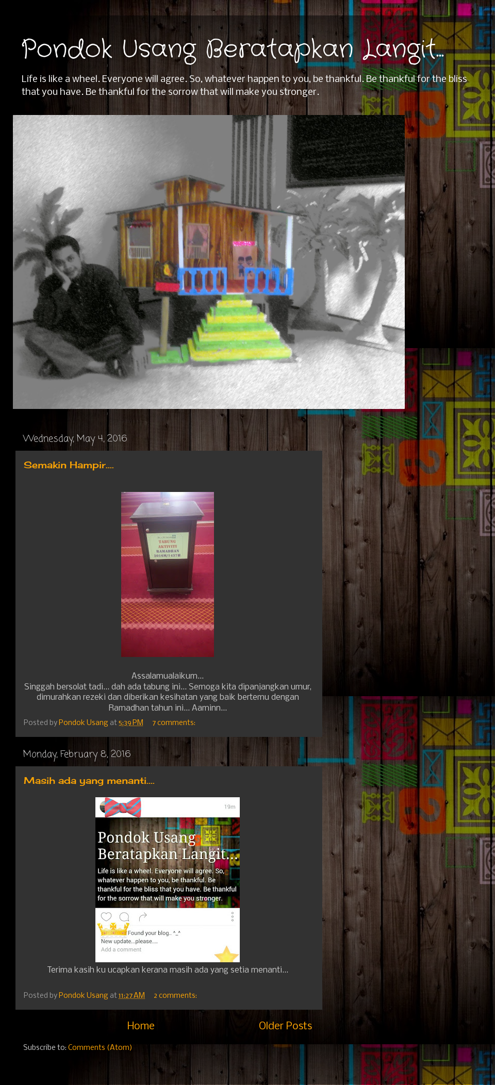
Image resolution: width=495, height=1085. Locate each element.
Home (141, 1026)
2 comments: (176, 996)
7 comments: (174, 723)
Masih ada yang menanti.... (89, 780)
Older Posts (285, 1026)
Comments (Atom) (100, 1048)
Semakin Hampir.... (69, 464)
